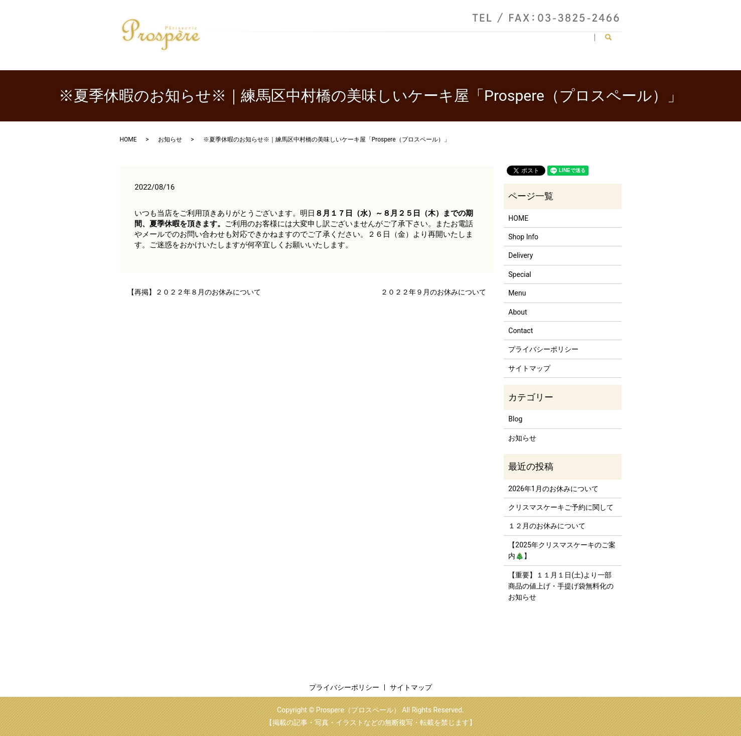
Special (533, 42)
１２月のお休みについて (546, 526)
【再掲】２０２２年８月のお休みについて (194, 292)
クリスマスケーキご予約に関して (561, 507)
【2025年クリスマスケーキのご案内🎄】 (561, 550)
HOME (337, 42)
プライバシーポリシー (543, 349)
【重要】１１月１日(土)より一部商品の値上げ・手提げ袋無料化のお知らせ (561, 586)
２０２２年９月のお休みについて (433, 292)
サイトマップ (529, 368)
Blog (515, 419)
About (419, 42)
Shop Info (379, 42)
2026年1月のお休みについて (553, 489)
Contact (573, 42)
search (612, 42)
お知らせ (170, 139)
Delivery (493, 42)
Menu (455, 42)
